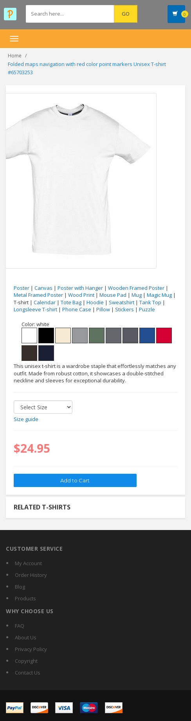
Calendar (45, 302)
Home (15, 55)
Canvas (43, 287)
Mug (137, 294)
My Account (28, 563)
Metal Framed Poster (38, 294)
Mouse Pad (112, 294)
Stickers (124, 309)
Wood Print (81, 294)
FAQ (19, 625)
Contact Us (27, 672)
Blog (20, 586)
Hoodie (95, 302)
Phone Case (76, 309)
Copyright (26, 660)
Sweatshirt (121, 302)
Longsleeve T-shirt (35, 309)
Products (25, 598)
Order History (31, 574)
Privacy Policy (31, 649)
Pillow (103, 309)
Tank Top (150, 302)
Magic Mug (159, 294)
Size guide (26, 419)
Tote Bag (71, 302)
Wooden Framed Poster (136, 287)
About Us (25, 637)
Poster (21, 287)
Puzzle (147, 309)
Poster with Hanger (80, 287)
